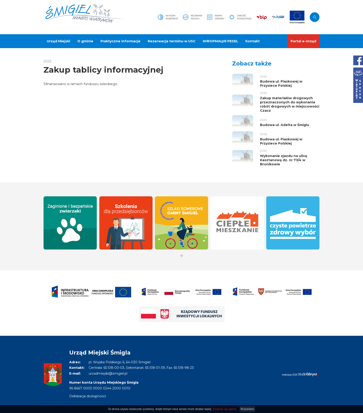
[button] (181, 255)
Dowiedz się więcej (224, 409)
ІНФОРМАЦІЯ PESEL (220, 41)
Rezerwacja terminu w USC (172, 41)
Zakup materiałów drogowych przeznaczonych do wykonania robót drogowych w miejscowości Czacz (289, 104)
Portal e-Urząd (303, 41)
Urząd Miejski (58, 41)
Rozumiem (247, 409)
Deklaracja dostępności (87, 396)
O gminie (85, 41)
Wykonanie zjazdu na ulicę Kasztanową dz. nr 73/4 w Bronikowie (283, 160)
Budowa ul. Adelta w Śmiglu (284, 125)
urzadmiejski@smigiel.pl (108, 373)
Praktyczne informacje (120, 41)
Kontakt (252, 41)
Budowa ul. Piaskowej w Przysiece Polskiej (281, 83)
